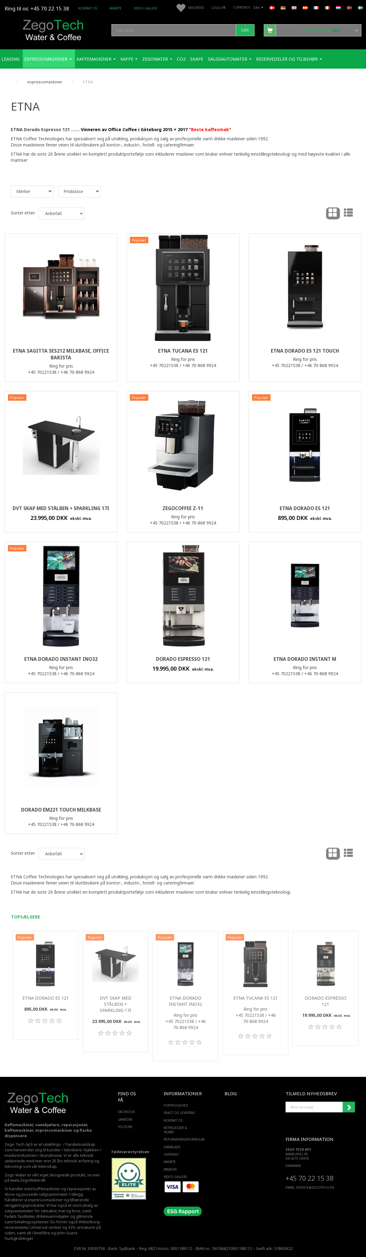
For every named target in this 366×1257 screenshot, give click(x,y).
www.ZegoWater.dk (28, 1180)
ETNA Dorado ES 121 (305, 508)
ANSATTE (115, 8)
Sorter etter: (23, 213)
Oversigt (171, 1154)
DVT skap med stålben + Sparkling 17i (61, 508)
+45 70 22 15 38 (309, 1178)
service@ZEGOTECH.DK (315, 1187)
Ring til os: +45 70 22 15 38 (37, 8)
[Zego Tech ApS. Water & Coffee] (53, 29)
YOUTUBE (125, 1127)
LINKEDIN (125, 1119)
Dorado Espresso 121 (183, 659)
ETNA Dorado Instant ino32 (61, 659)
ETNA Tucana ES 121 (183, 351)
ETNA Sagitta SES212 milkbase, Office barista (61, 354)
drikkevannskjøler (52, 1216)
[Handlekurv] (312, 30)
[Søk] (245, 30)
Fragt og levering (179, 1113)
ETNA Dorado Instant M (305, 659)
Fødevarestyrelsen (130, 1151)
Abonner (349, 1107)
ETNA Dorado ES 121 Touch (305, 351)
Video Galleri (145, 8)
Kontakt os (87, 8)
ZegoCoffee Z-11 (182, 508)
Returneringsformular (182, 1139)
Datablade (172, 1147)
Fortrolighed (176, 1105)
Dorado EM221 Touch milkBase (61, 810)
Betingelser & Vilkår (175, 1130)
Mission (170, 1169)
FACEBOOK (126, 1112)
